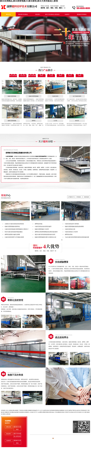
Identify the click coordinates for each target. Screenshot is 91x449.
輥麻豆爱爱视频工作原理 (42, 229)
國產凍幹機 (48, 412)
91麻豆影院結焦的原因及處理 (43, 226)
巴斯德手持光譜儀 (69, 412)
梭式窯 (70, 75)
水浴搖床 (32, 412)
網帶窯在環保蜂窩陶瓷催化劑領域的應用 (46, 232)
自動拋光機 (11, 410)
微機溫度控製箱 (60, 412)
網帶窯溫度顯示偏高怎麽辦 (12, 234)
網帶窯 (41, 75)
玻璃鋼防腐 (30, 410)
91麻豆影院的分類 (70, 229)
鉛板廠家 (16, 410)
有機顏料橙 (7, 412)
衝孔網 (49, 410)
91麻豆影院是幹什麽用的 (72, 224)
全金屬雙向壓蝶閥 (42, 412)
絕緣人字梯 (54, 412)
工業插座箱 (21, 410)
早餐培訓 (74, 410)
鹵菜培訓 (79, 410)
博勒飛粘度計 (84, 410)
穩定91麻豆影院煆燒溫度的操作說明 (45, 234)
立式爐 (51, 75)
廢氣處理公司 (36, 410)
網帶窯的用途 (68, 234)
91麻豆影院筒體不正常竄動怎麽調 (14, 237)
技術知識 (86, 197)
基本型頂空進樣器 (77, 412)
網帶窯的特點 (38, 224)
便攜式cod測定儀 (6, 414)
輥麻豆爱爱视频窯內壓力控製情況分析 (45, 237)
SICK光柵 (84, 412)
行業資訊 (78, 197)
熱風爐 (79, 75)
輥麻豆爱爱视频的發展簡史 (12, 226)
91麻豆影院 (22, 75)
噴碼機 (25, 410)
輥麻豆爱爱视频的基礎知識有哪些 (74, 226)
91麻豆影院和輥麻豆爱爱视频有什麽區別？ (17, 229)
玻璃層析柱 (26, 412)
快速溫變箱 (21, 412)
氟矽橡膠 (16, 412)
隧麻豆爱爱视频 (32, 75)
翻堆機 (53, 410)
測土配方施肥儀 (68, 410)
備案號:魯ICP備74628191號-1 (59, 438)
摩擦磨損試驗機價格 (59, 410)
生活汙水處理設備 (44, 410)
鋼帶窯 (60, 75)
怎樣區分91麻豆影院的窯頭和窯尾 (14, 224)
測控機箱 (12, 412)
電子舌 (35, 412)
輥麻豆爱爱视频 (13, 75)
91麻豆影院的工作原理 (71, 232)
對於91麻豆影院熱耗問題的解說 (14, 232)
